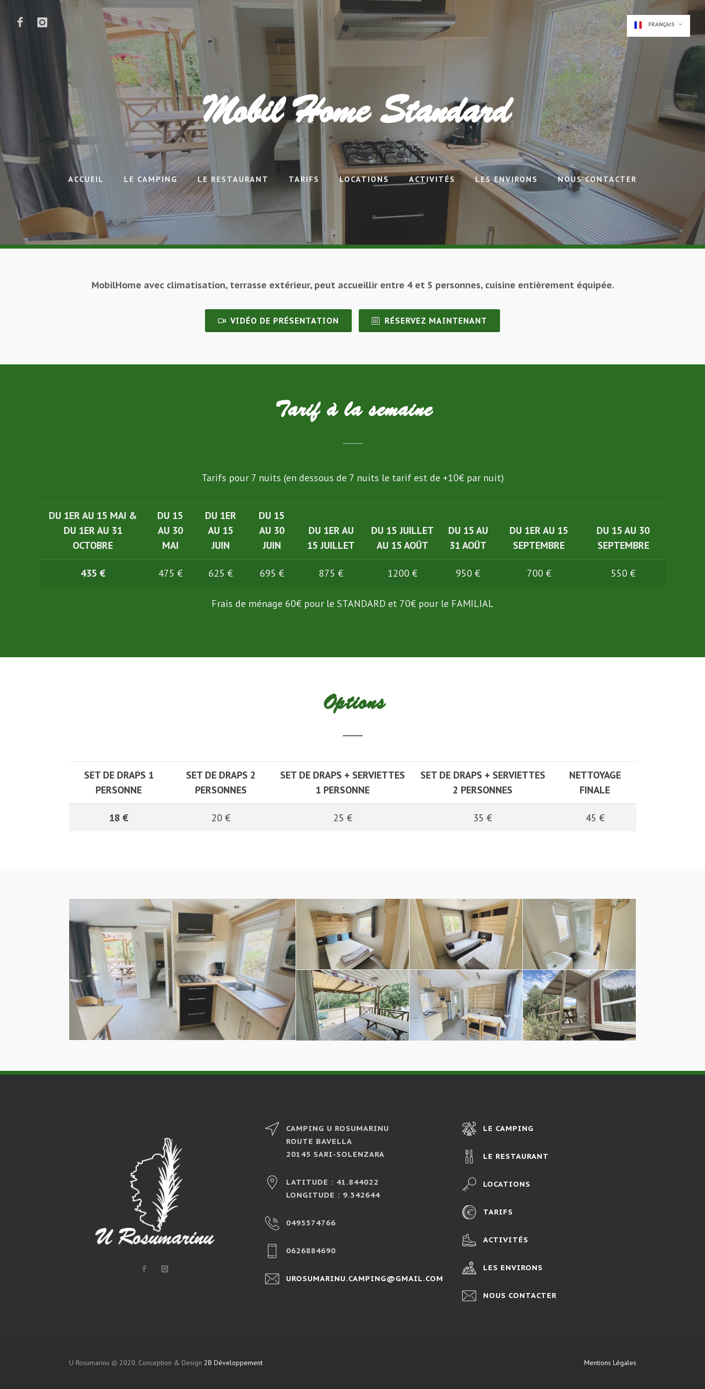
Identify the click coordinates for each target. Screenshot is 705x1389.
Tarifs (304, 179)
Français (658, 24)
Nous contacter (597, 179)
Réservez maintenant (429, 321)
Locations (364, 179)
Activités (432, 179)
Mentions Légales (610, 1362)
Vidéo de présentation (278, 321)
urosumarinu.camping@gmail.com (364, 1278)
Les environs (506, 179)
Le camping (151, 179)
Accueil (86, 179)
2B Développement (233, 1362)
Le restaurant (233, 179)
